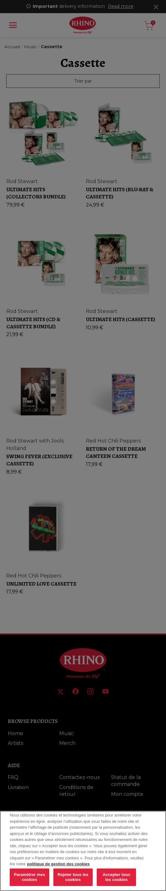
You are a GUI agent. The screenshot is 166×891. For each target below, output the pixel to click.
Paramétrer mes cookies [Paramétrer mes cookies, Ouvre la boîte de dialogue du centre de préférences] (29, 882)
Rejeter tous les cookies (72, 882)
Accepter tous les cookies (116, 882)
